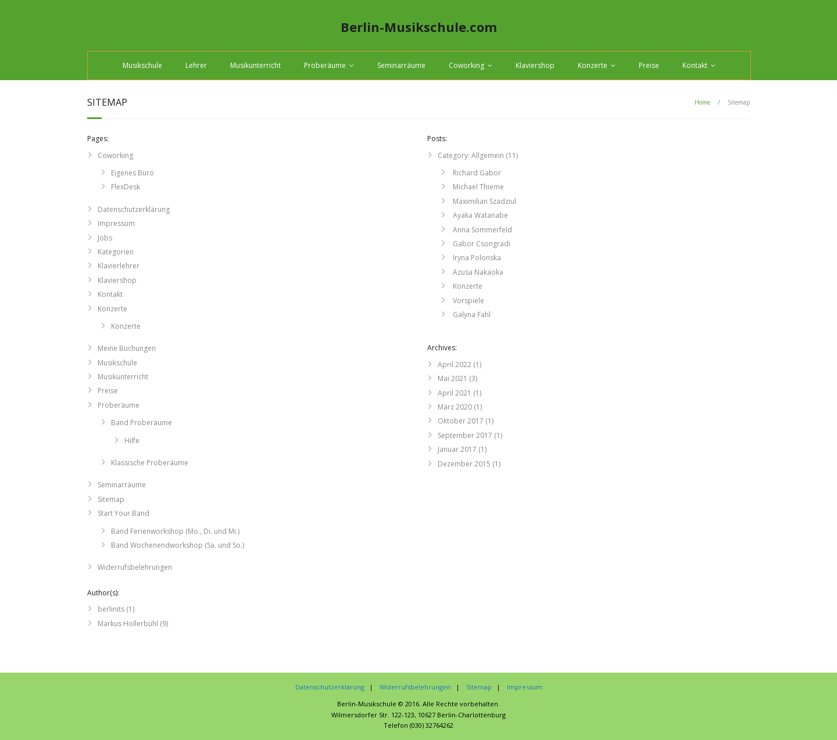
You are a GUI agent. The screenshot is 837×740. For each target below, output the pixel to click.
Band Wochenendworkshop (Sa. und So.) (177, 545)
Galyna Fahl (471, 314)
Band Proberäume (141, 423)
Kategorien (116, 252)
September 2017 (465, 435)
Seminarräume (401, 65)
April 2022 (454, 364)
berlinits (111, 609)
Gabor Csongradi (480, 244)
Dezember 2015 (464, 464)
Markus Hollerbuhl (128, 623)
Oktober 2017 (461, 421)
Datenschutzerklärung (134, 209)
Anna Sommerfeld (481, 230)
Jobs (105, 238)
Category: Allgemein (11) (478, 155)
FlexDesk (125, 187)
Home (702, 102)
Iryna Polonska (476, 258)
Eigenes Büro (132, 173)
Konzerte (592, 65)
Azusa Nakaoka (477, 272)
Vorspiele (467, 301)
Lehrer (196, 65)
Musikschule (142, 65)
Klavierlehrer (119, 266)
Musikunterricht (255, 65)
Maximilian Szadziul (483, 201)
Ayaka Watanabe (479, 215)
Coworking (466, 65)
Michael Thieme (477, 187)
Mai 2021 (452, 378)
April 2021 (454, 393)
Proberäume (325, 65)
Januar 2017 (457, 449)
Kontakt (694, 65)
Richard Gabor (476, 173)
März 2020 (455, 407)
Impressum (116, 223)
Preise (649, 65)
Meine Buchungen (127, 348)
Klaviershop (535, 65)
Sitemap (111, 499)
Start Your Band (123, 513)
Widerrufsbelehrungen (135, 567)
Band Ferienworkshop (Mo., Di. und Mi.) (175, 531)
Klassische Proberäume (149, 463)
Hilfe (132, 441)
